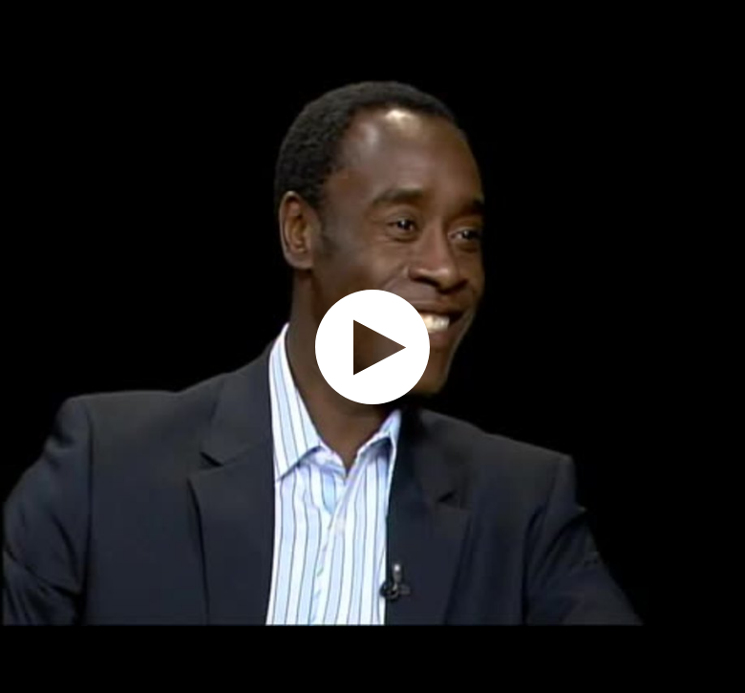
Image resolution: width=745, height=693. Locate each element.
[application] (372, 346)
